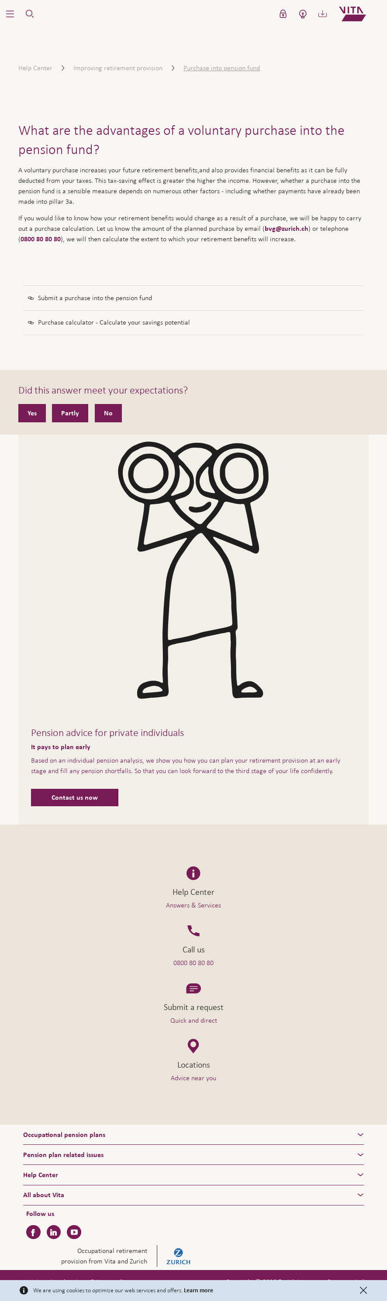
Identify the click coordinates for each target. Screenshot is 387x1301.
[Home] (359, 14)
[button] (10, 14)
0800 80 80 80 (41, 239)
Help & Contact (324, 1275)
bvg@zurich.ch (286, 228)
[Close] (363, 1290)
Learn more (198, 1290)
